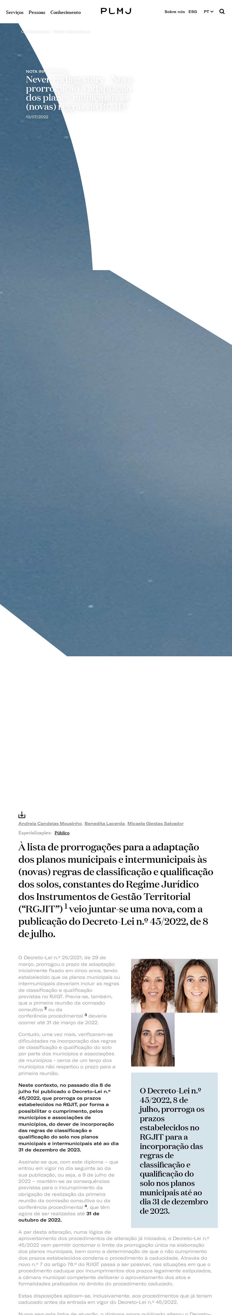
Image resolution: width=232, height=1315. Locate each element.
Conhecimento (35, 31)
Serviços (15, 11)
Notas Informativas (72, 31)
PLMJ (116, 10)
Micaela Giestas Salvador (155, 823)
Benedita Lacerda (105, 823)
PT (209, 11)
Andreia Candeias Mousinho (50, 823)
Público (62, 832)
